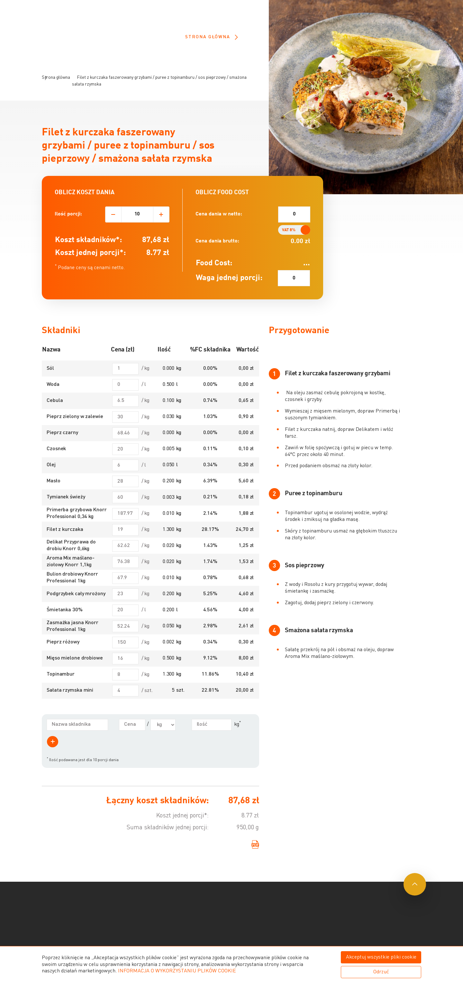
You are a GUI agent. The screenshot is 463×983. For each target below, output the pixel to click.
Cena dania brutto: (217, 254)
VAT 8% (288, 243)
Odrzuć (381, 972)
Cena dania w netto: (218, 227)
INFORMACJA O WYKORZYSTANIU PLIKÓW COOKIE (177, 971)
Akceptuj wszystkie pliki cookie (381, 957)
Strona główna (211, 37)
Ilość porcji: (68, 227)
